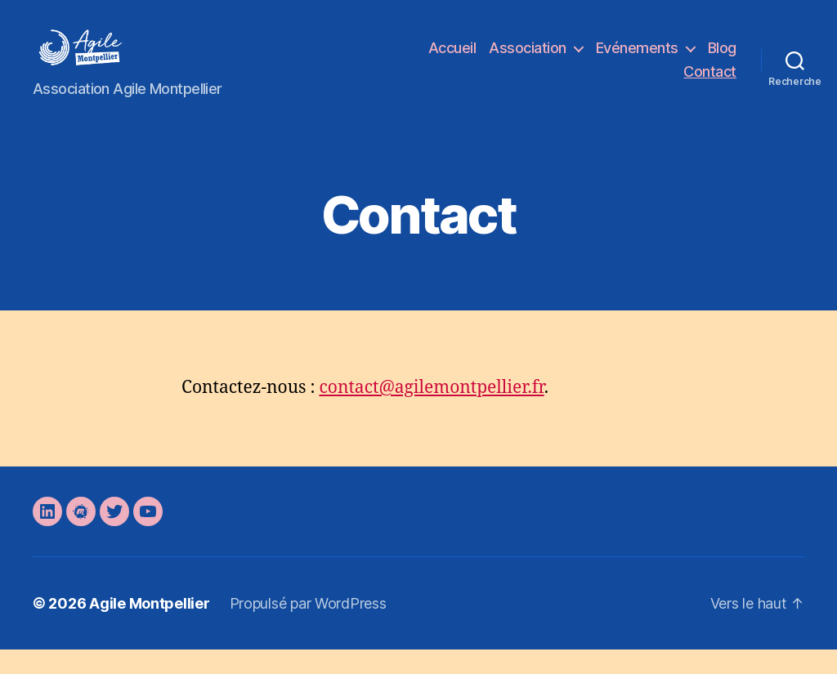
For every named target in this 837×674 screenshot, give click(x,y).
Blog (722, 60)
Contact (709, 83)
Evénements (637, 60)
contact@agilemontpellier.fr (431, 412)
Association (527, 60)
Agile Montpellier (149, 627)
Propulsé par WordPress (308, 627)
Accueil (452, 60)
